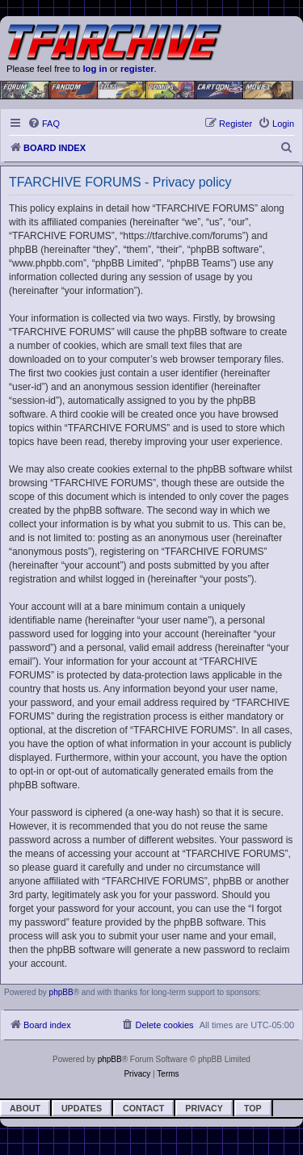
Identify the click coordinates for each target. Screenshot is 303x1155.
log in (94, 69)
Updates (81, 1108)
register (137, 69)
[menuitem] (43, 123)
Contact (143, 1108)
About (25, 1108)
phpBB (61, 992)
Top (253, 1108)
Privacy (204, 1108)
